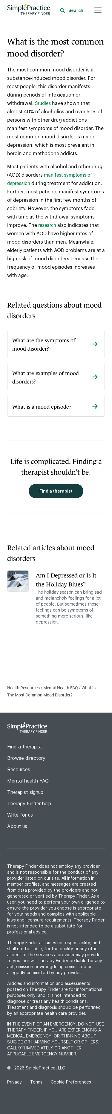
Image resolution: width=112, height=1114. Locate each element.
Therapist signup (25, 792)
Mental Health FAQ (61, 687)
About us (17, 826)
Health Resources (24, 687)
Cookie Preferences (71, 1081)
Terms (37, 1081)
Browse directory (26, 758)
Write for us (20, 815)
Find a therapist (56, 490)
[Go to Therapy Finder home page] (28, 10)
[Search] (76, 10)
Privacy (15, 1081)
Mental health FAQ (28, 781)
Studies (43, 103)
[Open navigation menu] (98, 10)
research (47, 225)
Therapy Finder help (29, 803)
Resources (18, 769)
